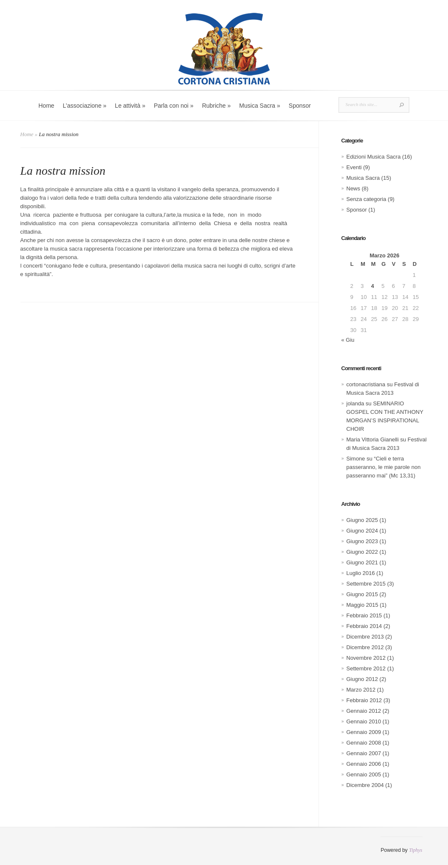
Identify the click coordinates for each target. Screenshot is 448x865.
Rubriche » (216, 105)
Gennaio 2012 (364, 711)
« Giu (348, 340)
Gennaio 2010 (364, 721)
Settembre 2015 (366, 583)
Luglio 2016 (361, 573)
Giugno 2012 (362, 679)
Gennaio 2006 (364, 764)
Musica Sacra (363, 178)
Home (46, 105)
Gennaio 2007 (364, 753)
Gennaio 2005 (364, 774)
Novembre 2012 (366, 658)
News (354, 188)
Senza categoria (366, 199)
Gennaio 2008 (364, 742)
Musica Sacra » (259, 105)
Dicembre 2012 (365, 647)
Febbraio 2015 (364, 615)
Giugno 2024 (362, 530)
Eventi (354, 167)
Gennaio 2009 (364, 732)
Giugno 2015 (362, 594)
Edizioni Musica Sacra (374, 156)
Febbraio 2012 (364, 700)
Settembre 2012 (366, 668)
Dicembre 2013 (365, 636)
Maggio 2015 (362, 605)
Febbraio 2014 (364, 626)
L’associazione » (85, 105)
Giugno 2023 (362, 541)
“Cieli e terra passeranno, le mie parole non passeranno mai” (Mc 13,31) (384, 467)
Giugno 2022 (362, 552)
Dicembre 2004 (365, 785)
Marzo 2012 (361, 689)
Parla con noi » (173, 105)
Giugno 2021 (362, 562)
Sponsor (300, 105)
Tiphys (415, 850)
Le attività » (130, 105)
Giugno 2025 (362, 520)
